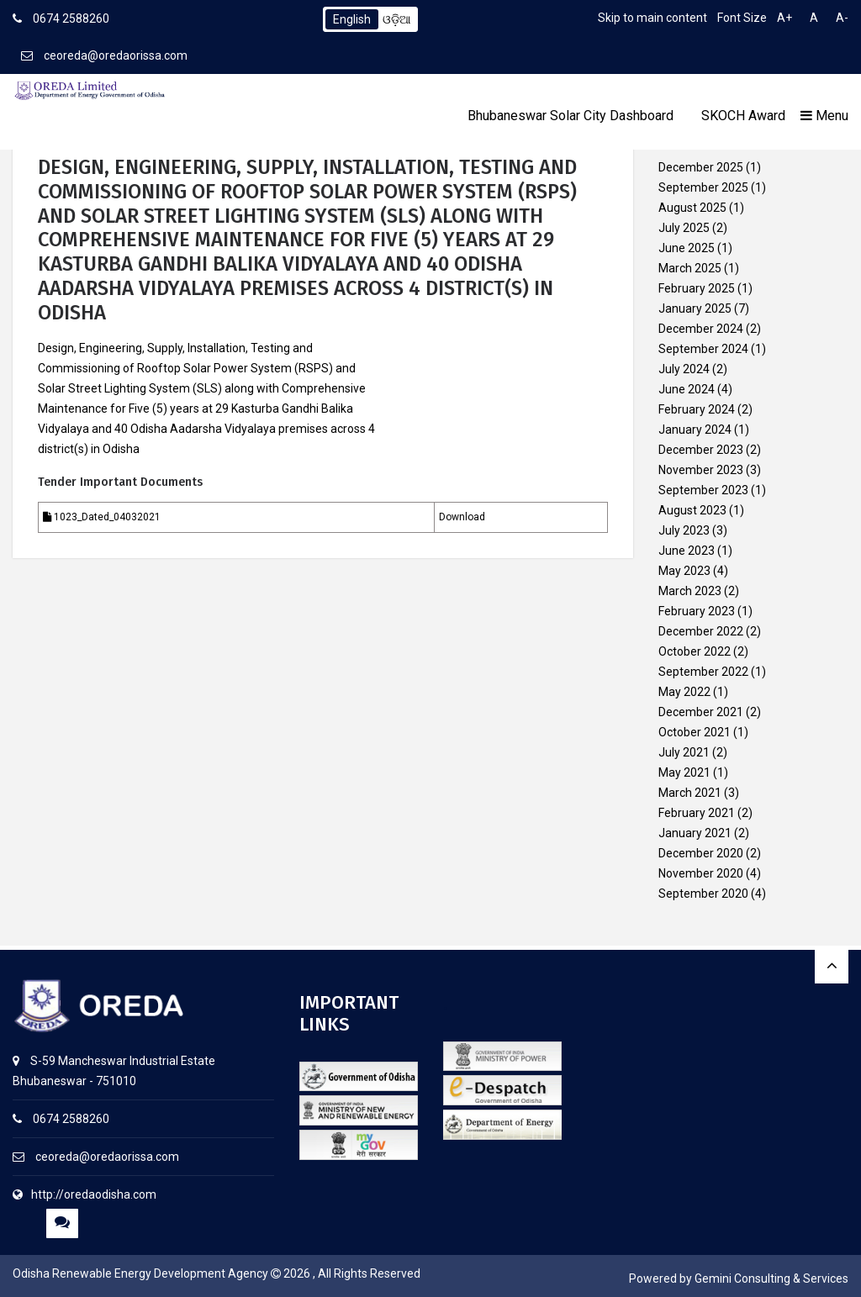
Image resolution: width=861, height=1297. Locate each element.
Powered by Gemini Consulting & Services (738, 1278)
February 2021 (696, 813)
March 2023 (689, 591)
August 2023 (692, 510)
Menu (824, 116)
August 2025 (692, 207)
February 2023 (696, 611)
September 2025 (703, 187)
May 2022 (684, 692)
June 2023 (686, 550)
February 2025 (696, 288)
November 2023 (700, 470)
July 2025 (684, 228)
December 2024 (700, 328)
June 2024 (686, 389)
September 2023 (703, 490)
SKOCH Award (743, 116)
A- (842, 17)
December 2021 (700, 712)
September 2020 (703, 893)
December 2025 (700, 167)
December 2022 (700, 631)
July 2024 (684, 369)
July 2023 (684, 530)
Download (462, 517)
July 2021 (684, 752)
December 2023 (700, 449)
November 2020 (700, 873)
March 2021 (689, 792)
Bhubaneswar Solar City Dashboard (570, 116)
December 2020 (700, 853)
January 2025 (695, 308)
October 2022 (694, 651)
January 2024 (695, 429)
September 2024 (703, 349)
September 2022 (703, 671)
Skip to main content (652, 17)
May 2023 (684, 570)
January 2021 (695, 833)
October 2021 (694, 732)
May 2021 (684, 772)
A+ (784, 17)
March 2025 (689, 268)
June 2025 (686, 248)
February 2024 (696, 409)
